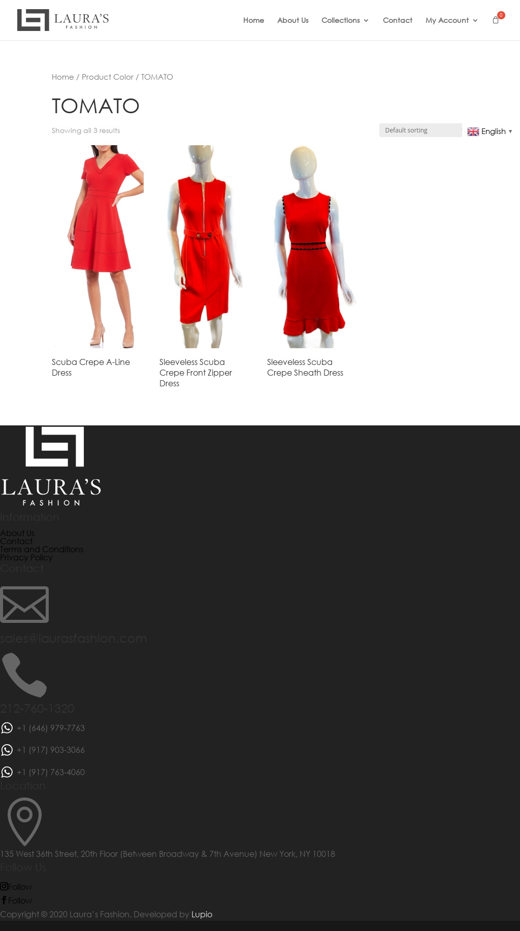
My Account (447, 21)
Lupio (201, 914)
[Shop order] (423, 130)
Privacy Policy (26, 557)
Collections (340, 21)
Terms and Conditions (41, 549)
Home (253, 21)
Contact (397, 21)
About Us (292, 21)
